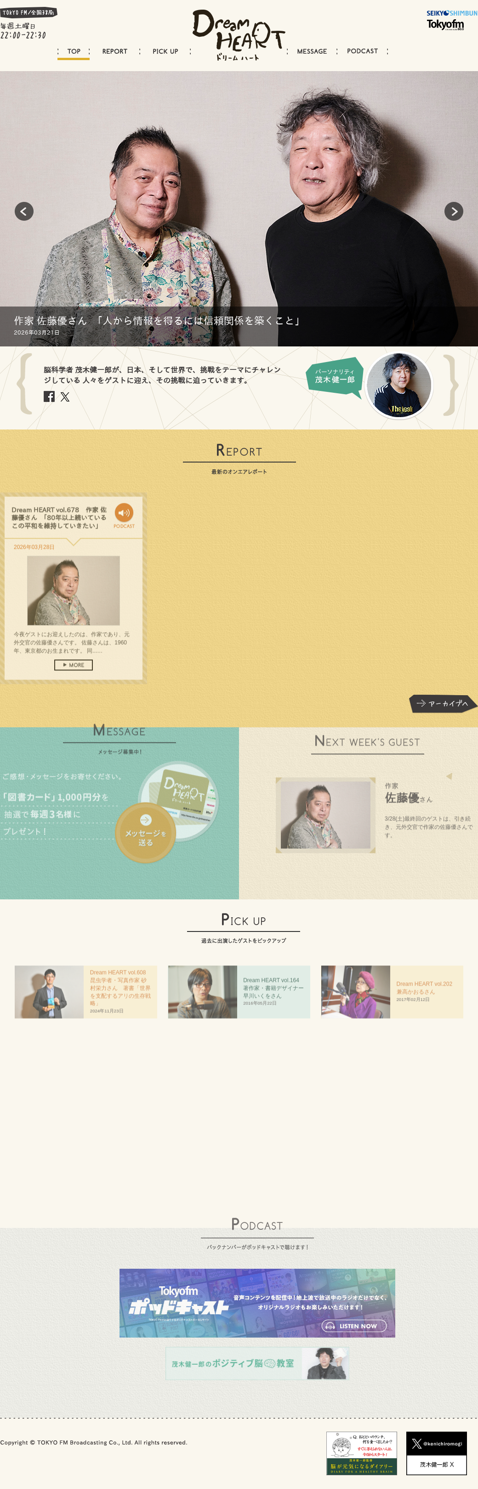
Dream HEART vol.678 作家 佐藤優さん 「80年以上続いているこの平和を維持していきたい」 (59, 526)
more (73, 673)
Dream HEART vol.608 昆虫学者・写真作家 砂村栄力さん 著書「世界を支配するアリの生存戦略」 (121, 990)
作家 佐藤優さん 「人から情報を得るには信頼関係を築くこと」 (159, 321)
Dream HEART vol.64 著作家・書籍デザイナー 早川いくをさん (276, 991)
